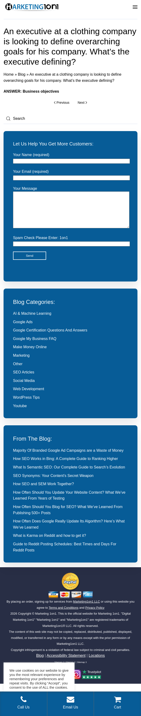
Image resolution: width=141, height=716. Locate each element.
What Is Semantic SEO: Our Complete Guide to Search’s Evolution (69, 474)
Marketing (21, 362)
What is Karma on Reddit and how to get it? (49, 543)
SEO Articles (23, 379)
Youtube (20, 413)
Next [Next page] (82, 102)
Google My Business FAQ (34, 346)
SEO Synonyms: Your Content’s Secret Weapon (53, 483)
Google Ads (23, 329)
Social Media (24, 388)
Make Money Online (30, 354)
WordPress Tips (26, 404)
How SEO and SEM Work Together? (43, 491)
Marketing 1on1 (46, 620)
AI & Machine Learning (32, 321)
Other (17, 371)
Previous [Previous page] (61, 102)
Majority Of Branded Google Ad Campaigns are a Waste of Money (68, 457)
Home (9, 74)
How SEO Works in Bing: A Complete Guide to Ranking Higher (65, 466)
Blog (21, 74)
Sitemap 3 (82, 669)
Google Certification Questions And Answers (50, 337)
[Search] (70, 118)
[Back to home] (32, 7)
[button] (135, 7)
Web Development (28, 396)
